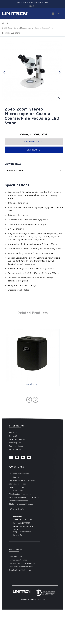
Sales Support (15, 442)
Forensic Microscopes (18, 500)
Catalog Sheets (15, 556)
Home (3, 23)
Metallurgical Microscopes (20, 494)
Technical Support (16, 446)
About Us (13, 432)
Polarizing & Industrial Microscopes (24, 497)
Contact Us (13, 436)
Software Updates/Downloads (22, 563)
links (31, 6)
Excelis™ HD (32, 384)
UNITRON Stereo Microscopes (22, 480)
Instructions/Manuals (18, 560)
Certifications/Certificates (20, 570)
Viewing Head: (13, 164)
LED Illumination (16, 490)
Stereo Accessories (17, 484)
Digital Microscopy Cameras (21, 504)
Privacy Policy (15, 449)
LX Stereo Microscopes (19, 474)
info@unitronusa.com (21, 531)
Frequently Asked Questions (21, 566)
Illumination (14, 477)
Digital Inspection (16, 487)
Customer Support (17, 439)
